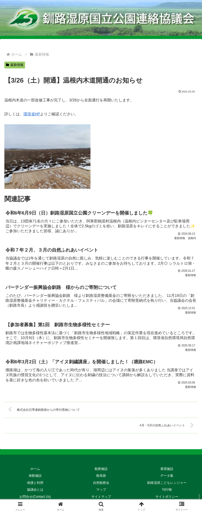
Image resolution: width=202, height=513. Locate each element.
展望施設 (166, 468)
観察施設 (101, 468)
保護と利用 (35, 482)
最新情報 (14, 65)
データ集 (166, 475)
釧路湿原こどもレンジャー (166, 482)
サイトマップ (101, 496)
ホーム (35, 468)
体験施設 (35, 475)
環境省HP (31, 114)
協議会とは (35, 489)
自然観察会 (101, 482)
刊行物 (168, 489)
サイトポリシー (166, 496)
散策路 (101, 475)
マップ (102, 489)
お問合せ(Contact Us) (36, 496)
